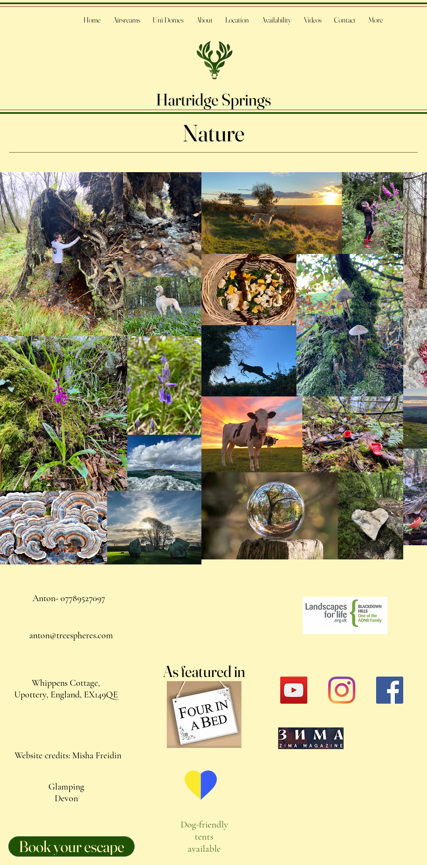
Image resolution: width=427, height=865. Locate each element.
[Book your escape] (71, 846)
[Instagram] (341, 690)
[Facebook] (389, 690)
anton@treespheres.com (71, 635)
